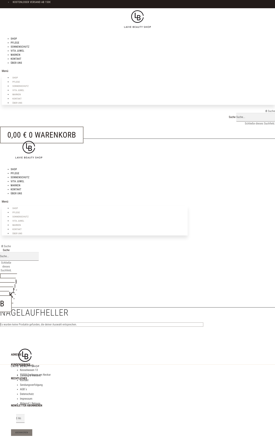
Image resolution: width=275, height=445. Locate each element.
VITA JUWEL (17, 50)
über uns (16, 62)
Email (13, 418)
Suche (232, 117)
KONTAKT (16, 58)
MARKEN (15, 54)
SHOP (14, 38)
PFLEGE (15, 42)
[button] (138, 71)
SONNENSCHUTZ (20, 46)
